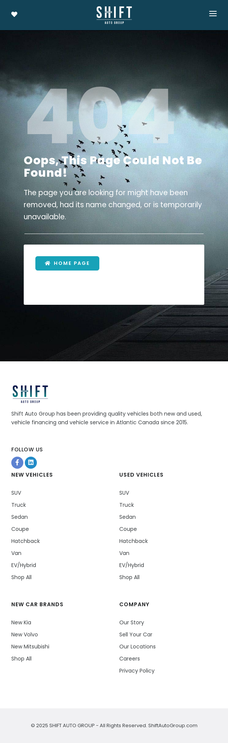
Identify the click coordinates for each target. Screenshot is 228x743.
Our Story (131, 622)
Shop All (21, 577)
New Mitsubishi (30, 646)
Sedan (19, 517)
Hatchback (25, 541)
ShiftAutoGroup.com (172, 725)
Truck (18, 505)
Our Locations (137, 646)
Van (16, 553)
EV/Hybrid (23, 565)
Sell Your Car (135, 634)
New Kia (21, 622)
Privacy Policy (137, 670)
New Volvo (24, 634)
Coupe (20, 529)
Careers (129, 658)
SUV (16, 493)
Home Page (67, 263)
